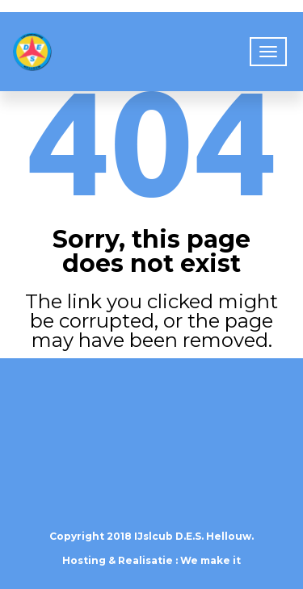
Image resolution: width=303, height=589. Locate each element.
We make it (210, 560)
